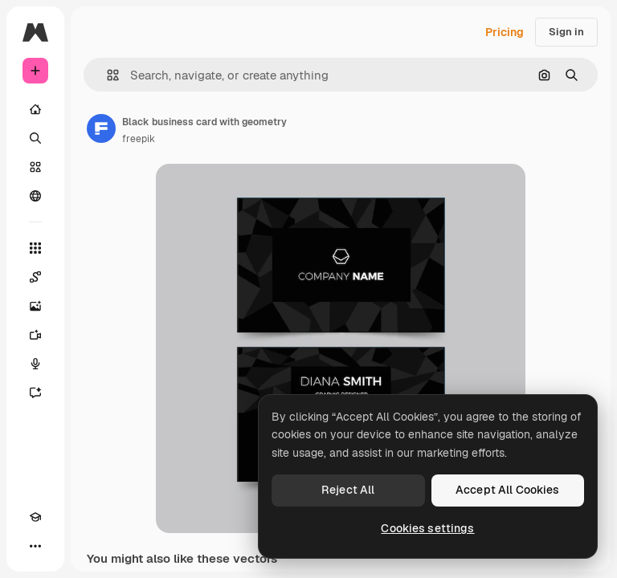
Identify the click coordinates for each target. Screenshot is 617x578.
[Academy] (35, 517)
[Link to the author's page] (101, 128)
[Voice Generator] (35, 364)
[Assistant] (35, 392)
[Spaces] (35, 277)
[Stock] (35, 167)
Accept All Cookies (508, 489)
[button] (106, 75)
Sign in (566, 32)
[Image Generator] (35, 306)
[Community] (35, 196)
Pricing (504, 32)
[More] (35, 546)
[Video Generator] (35, 335)
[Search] (35, 138)
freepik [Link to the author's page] (138, 138)
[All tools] (35, 248)
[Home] (35, 109)
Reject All (347, 489)
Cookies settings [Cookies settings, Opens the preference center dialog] (427, 528)
